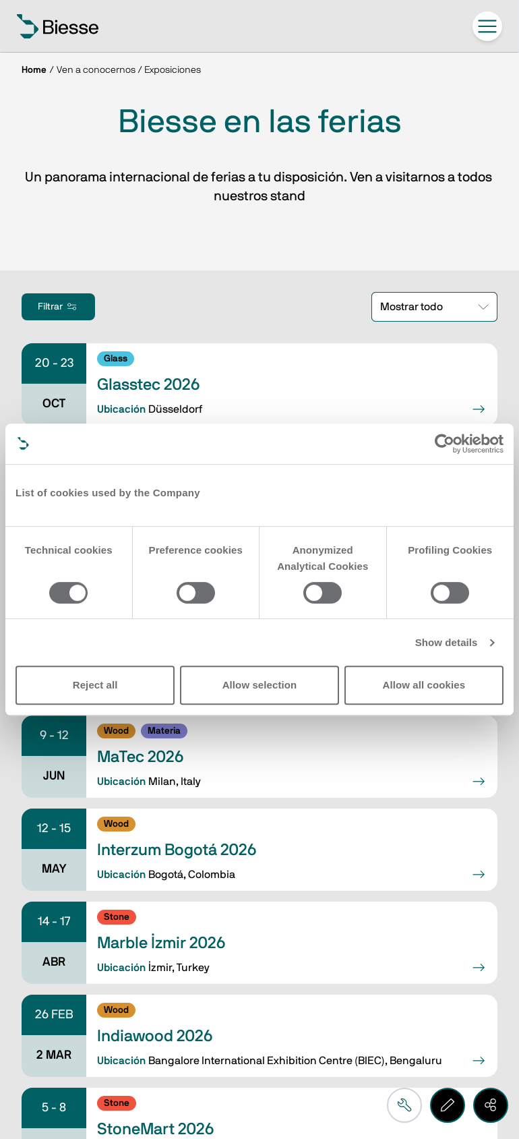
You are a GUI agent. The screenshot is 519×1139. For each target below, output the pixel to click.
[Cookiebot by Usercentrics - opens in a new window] (444, 444)
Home (34, 70)
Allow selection (259, 685)
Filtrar (58, 307)
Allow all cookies (424, 685)
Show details (446, 642)
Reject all (95, 685)
